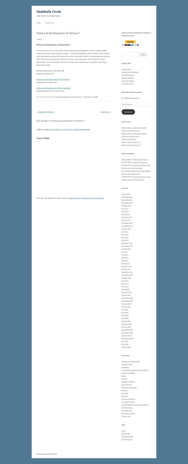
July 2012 (125, 231)
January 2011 (126, 269)
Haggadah (125, 367)
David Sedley (126, 159)
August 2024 (126, 194)
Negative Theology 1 (45, 112)
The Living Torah (127, 84)
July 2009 (125, 309)
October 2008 (126, 335)
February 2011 (127, 266)
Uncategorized (127, 410)
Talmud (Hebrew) (128, 78)
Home (38, 23)
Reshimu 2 (106, 112)
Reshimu (125, 396)
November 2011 (127, 246)
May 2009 (125, 315)
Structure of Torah (128, 402)
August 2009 (126, 307)
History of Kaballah (128, 373)
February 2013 (127, 217)
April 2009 (125, 318)
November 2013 (127, 203)
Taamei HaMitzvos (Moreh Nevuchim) (135, 405)
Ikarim (124, 376)
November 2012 (127, 226)
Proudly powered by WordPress (46, 454)
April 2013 (125, 211)
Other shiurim (127, 384)
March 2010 (126, 289)
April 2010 (125, 286)
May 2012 (125, 237)
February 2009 (127, 324)
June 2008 (125, 344)
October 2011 (126, 249)
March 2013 (126, 214)
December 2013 (127, 200)
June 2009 (125, 312)
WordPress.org (127, 439)
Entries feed (126, 433)
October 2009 (126, 304)
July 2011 (125, 252)
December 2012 (127, 223)
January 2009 (126, 327)
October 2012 (126, 229)
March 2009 (126, 321)
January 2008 (126, 347)
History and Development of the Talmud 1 (53, 79)
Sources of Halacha (128, 399)
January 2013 (126, 220)
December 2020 (127, 197)
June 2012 (125, 234)
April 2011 (125, 260)
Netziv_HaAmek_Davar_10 (131, 142)
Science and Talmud (129, 139)
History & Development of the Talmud (67, 97)
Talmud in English (128, 81)
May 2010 (125, 283)
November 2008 (127, 332)
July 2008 (125, 341)
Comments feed (127, 436)
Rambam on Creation (129, 387)
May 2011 (125, 257)
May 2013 (125, 208)
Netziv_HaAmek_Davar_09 (131, 145)
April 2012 (125, 240)
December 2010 (127, 272)
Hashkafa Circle (48, 11)
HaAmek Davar (127, 364)
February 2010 (127, 292)
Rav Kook (125, 393)
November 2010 (127, 275)
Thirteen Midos (127, 408)
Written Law (126, 416)
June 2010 (125, 281)
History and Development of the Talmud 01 (53, 88)
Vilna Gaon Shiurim (128, 413)
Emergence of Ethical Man (131, 361)
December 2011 (127, 243)
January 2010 (126, 295)
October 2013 (126, 206)
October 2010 (126, 278)
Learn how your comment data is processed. (86, 198)
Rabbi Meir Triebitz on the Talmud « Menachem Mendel (67, 129)
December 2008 (127, 330)
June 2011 (125, 255)
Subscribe (128, 112)
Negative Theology (128, 382)
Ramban (125, 390)
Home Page (50, 23)
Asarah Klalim (126, 69)
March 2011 (126, 263)
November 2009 (127, 301)
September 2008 (127, 338)
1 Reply (39, 39)
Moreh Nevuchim (128, 75)
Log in (124, 431)
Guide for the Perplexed (130, 72)
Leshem (124, 379)
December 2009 (127, 298)
